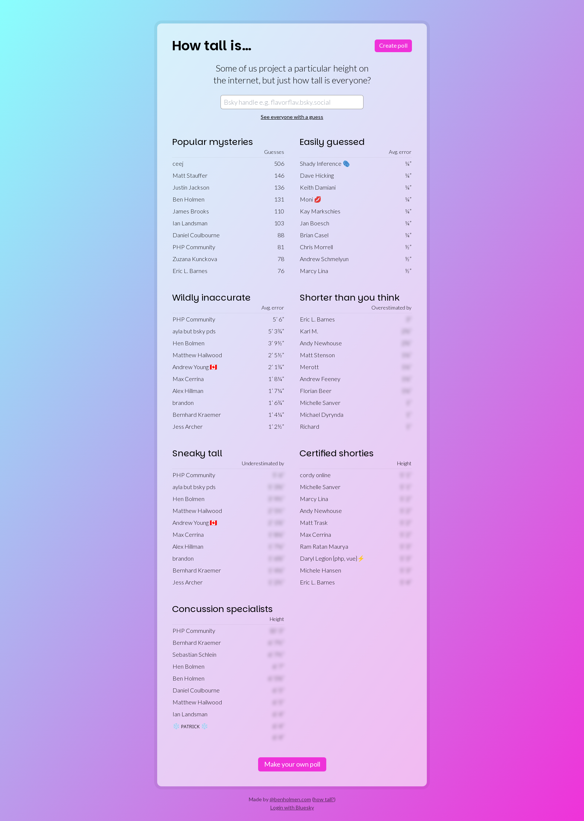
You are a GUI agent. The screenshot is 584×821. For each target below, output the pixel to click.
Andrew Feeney (320, 378)
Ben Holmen (188, 199)
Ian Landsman (189, 222)
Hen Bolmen (188, 342)
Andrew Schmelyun (324, 258)
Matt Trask (314, 522)
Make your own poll (292, 764)
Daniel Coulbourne (196, 234)
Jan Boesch (314, 222)
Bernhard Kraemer (196, 414)
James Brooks (190, 211)
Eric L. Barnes (189, 270)
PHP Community (193, 246)
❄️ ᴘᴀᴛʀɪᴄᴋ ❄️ (190, 725)
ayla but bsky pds (194, 331)
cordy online (315, 474)
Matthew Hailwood (197, 354)
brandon (183, 402)
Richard (309, 426)
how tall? (324, 799)
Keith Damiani (318, 187)
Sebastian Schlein (194, 654)
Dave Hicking (317, 175)
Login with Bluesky (292, 807)
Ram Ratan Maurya (324, 546)
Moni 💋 (310, 199)
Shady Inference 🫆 (325, 163)
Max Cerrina (188, 378)
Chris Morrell (316, 246)
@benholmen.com (290, 799)
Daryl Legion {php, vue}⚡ (332, 558)
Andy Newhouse (321, 342)
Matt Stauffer (189, 175)
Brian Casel (314, 234)
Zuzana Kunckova (194, 258)
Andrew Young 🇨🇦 (194, 366)
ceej (177, 163)
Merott (309, 366)
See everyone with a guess (292, 117)
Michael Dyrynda (321, 414)
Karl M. (309, 331)
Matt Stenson (317, 354)
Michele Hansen (320, 570)
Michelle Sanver (320, 402)
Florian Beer (315, 390)
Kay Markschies (320, 211)
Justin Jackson (190, 187)
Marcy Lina (314, 270)
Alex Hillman (187, 390)
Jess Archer (187, 426)
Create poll (393, 45)
